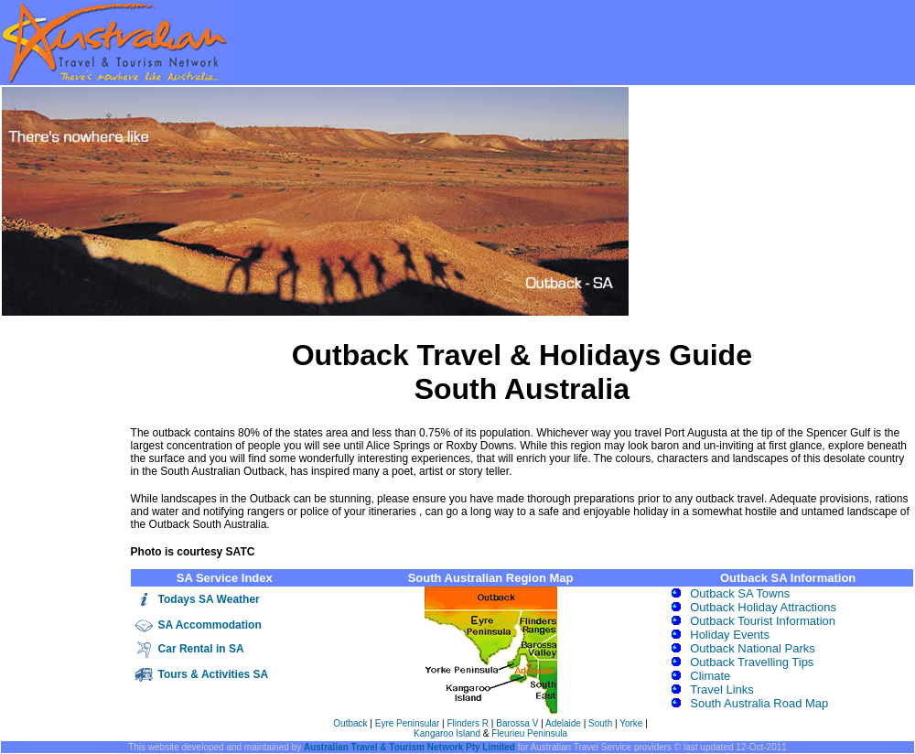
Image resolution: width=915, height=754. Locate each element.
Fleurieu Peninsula (529, 733)
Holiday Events (730, 634)
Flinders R (468, 723)
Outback (350, 723)
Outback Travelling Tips (751, 662)
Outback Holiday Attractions (763, 607)
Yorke (630, 723)
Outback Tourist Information (762, 621)
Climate (710, 676)
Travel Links (722, 689)
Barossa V (517, 723)
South (600, 723)
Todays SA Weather (209, 599)
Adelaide (563, 723)
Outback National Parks (752, 648)
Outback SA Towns (740, 593)
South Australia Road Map (759, 703)
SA (167, 625)
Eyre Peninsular (408, 723)
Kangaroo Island (447, 733)
